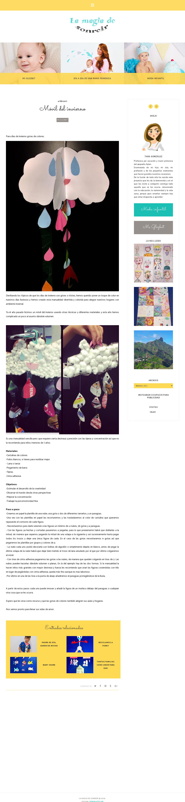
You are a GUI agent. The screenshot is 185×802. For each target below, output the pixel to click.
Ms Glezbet (62, 120)
